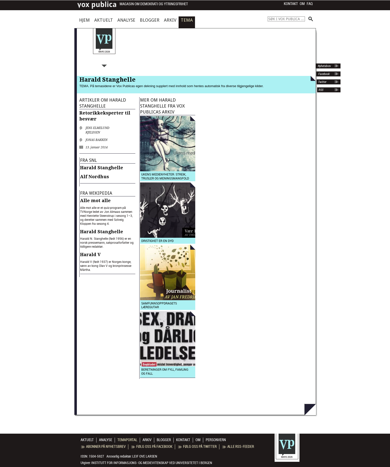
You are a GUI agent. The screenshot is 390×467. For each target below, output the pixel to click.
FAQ (310, 3)
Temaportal (127, 440)
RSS (320, 90)
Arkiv (170, 20)
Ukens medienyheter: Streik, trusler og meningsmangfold (165, 176)
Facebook (323, 74)
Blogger (149, 20)
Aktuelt (103, 20)
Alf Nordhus (94, 176)
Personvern (216, 440)
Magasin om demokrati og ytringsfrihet (154, 4)
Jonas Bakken (96, 140)
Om (302, 3)
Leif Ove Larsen (144, 456)
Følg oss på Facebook (151, 446)
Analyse (126, 20)
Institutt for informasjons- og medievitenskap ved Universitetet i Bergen (151, 463)
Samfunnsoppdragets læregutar (159, 305)
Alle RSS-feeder (238, 446)
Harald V (90, 254)
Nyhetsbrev (324, 66)
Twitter (322, 82)
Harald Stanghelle (101, 167)
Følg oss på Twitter (197, 446)
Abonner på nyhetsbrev (103, 446)
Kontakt (291, 3)
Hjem (84, 20)
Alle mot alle (95, 200)
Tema (187, 20)
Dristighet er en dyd (157, 241)
